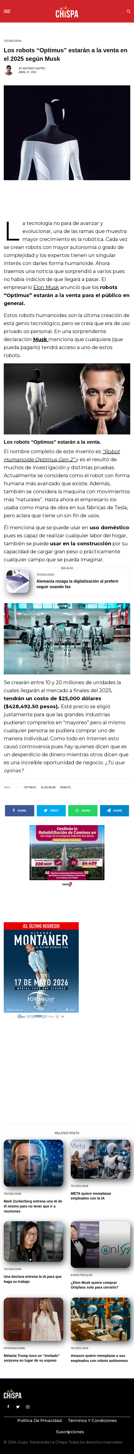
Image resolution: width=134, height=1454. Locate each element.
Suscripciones (70, 1431)
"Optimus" (29, 787)
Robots (65, 787)
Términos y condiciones (92, 1420)
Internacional (15, 1348)
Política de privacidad (39, 1420)
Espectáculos (81, 1275)
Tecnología (13, 41)
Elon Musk (46, 287)
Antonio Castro (34, 68)
